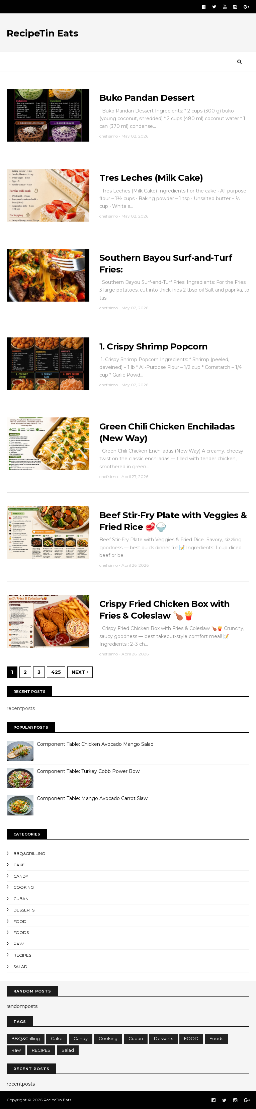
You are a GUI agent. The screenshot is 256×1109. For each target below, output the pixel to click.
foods (21, 932)
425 (56, 672)
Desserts (23, 910)
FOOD (19, 921)
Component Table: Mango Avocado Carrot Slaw (92, 798)
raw (18, 943)
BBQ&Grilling (29, 853)
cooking (23, 887)
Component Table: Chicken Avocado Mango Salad (95, 744)
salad (20, 966)
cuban (20, 898)
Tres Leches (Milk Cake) (151, 177)
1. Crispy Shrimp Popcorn (153, 346)
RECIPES (22, 955)
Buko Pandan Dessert (147, 97)
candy (20, 876)
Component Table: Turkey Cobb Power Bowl (89, 771)
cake (19, 864)
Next (80, 672)
